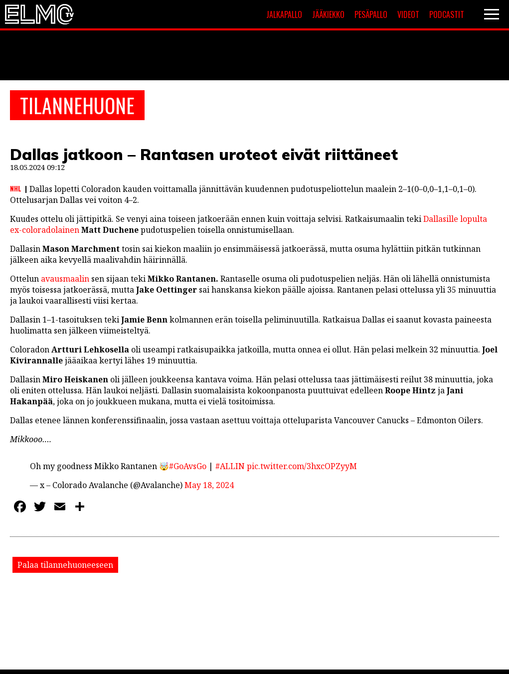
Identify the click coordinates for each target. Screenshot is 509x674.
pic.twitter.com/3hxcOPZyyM (302, 466)
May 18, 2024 (209, 485)
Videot (408, 14)
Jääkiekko (328, 14)
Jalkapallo (284, 14)
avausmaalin (65, 278)
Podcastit (446, 14)
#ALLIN (230, 466)
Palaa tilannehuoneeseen (65, 564)
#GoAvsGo (187, 466)
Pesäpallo (370, 14)
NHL (15, 188)
